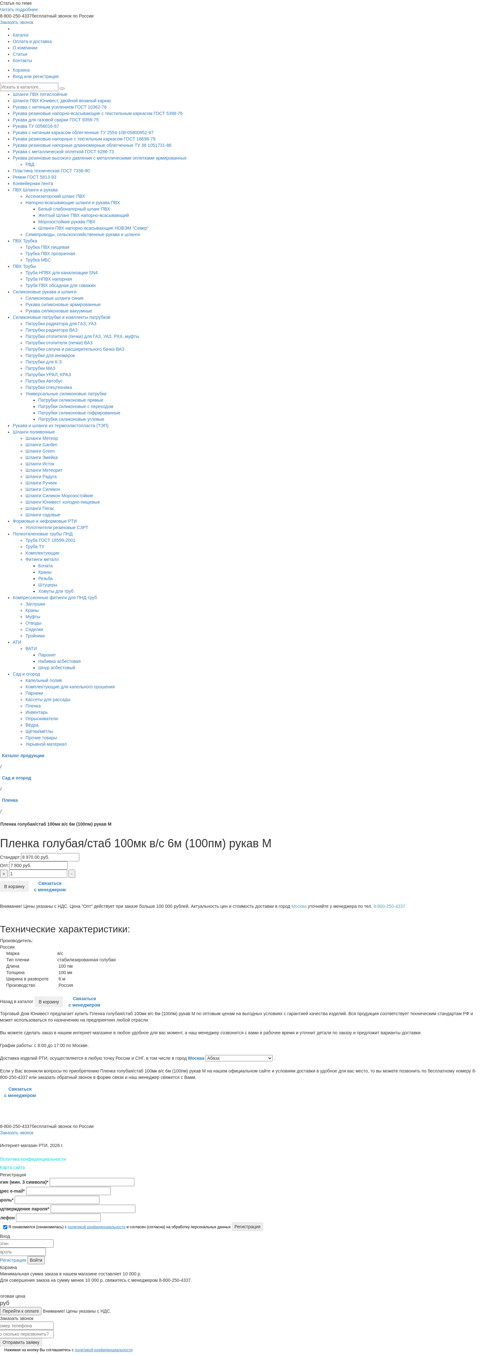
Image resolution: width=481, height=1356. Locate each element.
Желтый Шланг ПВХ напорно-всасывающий (83, 215)
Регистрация (13, 1260)
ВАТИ (31, 648)
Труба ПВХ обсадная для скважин (60, 285)
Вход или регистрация (36, 76)
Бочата (45, 565)
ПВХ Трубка (25, 240)
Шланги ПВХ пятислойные (40, 94)
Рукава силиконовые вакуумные (58, 310)
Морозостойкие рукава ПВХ (66, 221)
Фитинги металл (42, 559)
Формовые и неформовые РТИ (45, 521)
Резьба (45, 578)
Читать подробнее (19, 9)
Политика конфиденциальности (33, 1159)
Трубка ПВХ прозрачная (50, 253)
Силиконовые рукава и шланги (44, 291)
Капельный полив (43, 680)
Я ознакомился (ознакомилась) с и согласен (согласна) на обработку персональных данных (117, 1227)
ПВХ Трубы (24, 266)
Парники (34, 693)
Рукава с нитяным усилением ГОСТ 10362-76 (60, 107)
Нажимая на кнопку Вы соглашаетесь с (68, 1350)
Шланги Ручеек (41, 482)
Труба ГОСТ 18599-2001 (50, 540)
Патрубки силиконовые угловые (71, 419)
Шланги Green (40, 451)
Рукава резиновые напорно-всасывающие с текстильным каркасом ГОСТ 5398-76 (98, 113)
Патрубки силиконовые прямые (70, 400)
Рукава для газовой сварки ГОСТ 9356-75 (55, 119)
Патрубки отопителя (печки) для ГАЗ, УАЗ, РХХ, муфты (82, 336)
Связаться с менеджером (50, 886)
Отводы (33, 623)
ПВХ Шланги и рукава (35, 189)
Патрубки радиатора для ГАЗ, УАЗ (61, 323)
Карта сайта (12, 1167)
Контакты (22, 60)
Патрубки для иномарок (50, 355)
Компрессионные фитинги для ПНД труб (55, 597)
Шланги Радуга (41, 476)
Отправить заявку (21, 1342)
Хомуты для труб (56, 591)
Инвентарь (36, 712)
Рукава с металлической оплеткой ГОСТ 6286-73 (63, 151)
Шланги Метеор (41, 438)
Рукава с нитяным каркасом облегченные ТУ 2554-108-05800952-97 (83, 132)
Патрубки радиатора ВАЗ (51, 330)
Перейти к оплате (21, 1311)
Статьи (20, 54)
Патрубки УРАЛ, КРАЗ (48, 374)
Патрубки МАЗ (40, 368)
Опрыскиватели (41, 718)
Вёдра (32, 725)
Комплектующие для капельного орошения (70, 686)
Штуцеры (47, 584)
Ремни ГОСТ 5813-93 (34, 177)
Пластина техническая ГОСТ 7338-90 (51, 170)
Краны (45, 572)
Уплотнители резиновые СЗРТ (56, 527)
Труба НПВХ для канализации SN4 (61, 272)
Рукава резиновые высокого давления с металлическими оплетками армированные (100, 158)
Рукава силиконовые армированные (63, 304)
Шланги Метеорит (43, 470)
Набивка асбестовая (59, 661)
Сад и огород (26, 674)
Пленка (33, 705)
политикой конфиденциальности (96, 1227)
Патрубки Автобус (44, 381)
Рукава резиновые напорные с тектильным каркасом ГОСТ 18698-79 (84, 138)
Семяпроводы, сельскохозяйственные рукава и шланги (82, 234)
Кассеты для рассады (47, 699)
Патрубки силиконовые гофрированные (79, 412)
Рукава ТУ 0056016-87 (36, 126)
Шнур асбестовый (56, 667)
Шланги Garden (41, 444)
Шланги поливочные (34, 431)
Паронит (47, 654)
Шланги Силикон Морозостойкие (59, 495)
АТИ (17, 642)
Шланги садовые (42, 514)
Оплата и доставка (32, 41)
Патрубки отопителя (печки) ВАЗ (59, 342)
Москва (197, 1058)
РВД (29, 164)
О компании (25, 47)
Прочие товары (41, 737)
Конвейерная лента (33, 183)
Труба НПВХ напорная (48, 279)
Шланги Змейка (41, 457)
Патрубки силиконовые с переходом (75, 406)
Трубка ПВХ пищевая (47, 247)
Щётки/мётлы (39, 731)
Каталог (21, 35)
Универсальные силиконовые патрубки (65, 393)
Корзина (21, 70)
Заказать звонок (16, 22)
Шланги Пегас (39, 508)
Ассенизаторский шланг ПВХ (55, 196)
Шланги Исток (39, 463)
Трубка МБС (38, 259)
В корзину (14, 886)
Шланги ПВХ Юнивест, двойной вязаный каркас (62, 100)
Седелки (34, 629)
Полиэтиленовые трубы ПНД (43, 533)
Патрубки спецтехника (48, 387)
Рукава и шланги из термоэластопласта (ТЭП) (61, 425)
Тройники (35, 635)
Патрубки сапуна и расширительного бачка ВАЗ (74, 349)
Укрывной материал (46, 744)
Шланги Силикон (42, 489)
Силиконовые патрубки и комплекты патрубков (61, 317)
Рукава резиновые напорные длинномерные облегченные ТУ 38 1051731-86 (92, 145)
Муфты (32, 616)
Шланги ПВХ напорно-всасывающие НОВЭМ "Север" (93, 228)
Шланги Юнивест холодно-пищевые (62, 502)
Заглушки (35, 603)
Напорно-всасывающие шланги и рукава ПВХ (72, 202)
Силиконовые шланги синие (54, 298)
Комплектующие (42, 553)
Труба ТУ (34, 546)
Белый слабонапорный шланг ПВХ (74, 209)
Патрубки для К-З (43, 361)
